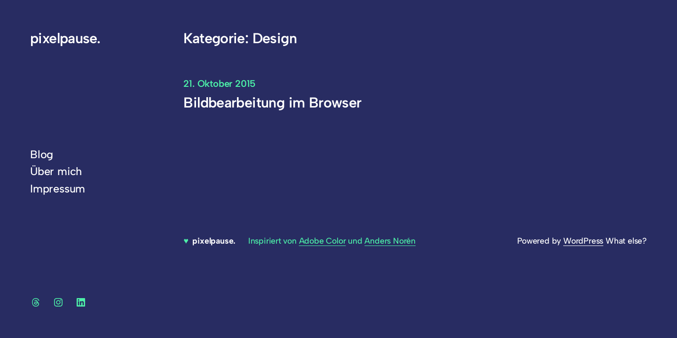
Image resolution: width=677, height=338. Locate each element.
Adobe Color (322, 241)
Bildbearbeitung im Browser (272, 102)
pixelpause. (65, 38)
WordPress (583, 241)
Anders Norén (390, 241)
